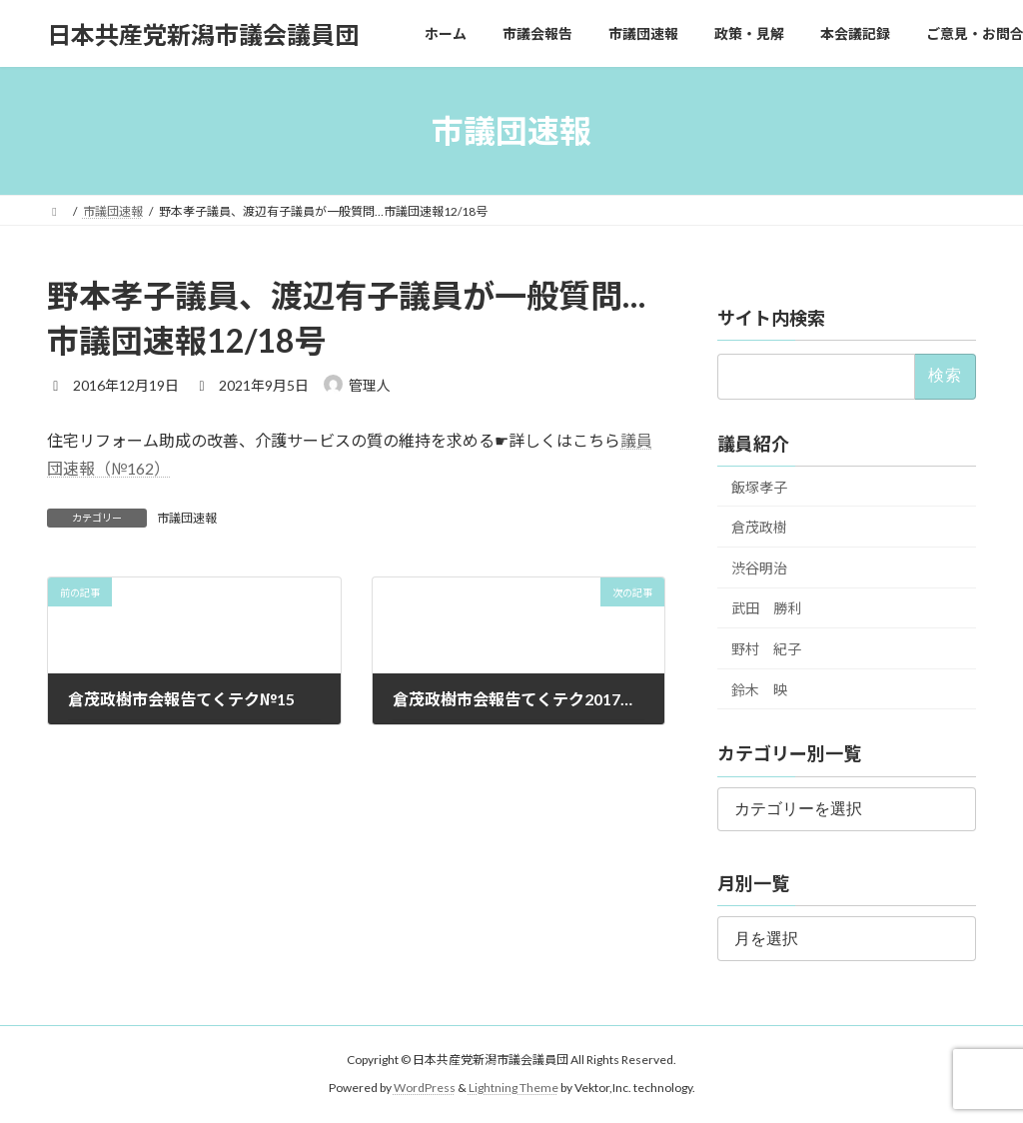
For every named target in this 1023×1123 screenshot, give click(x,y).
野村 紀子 (766, 648)
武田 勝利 (766, 608)
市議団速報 (187, 518)
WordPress (425, 1087)
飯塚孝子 (759, 487)
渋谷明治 (759, 568)
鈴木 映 (759, 689)
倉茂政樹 (759, 527)
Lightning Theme (513, 1087)
